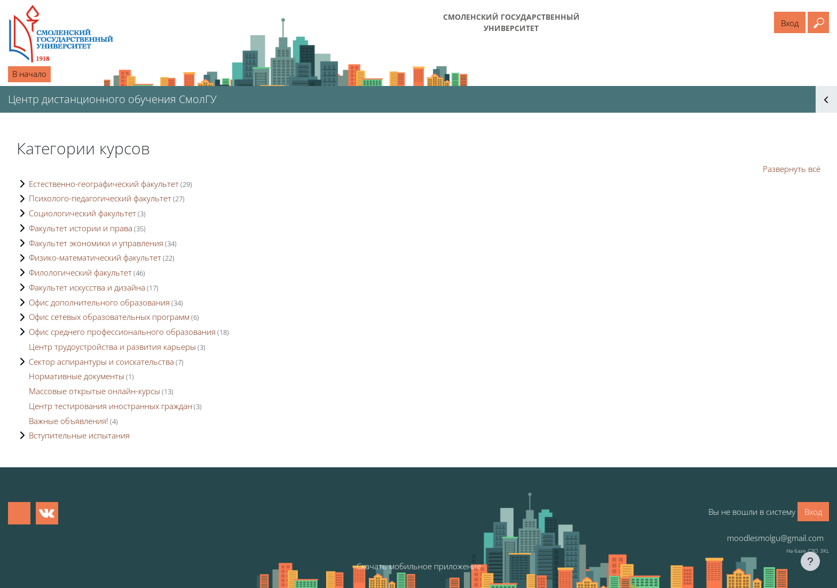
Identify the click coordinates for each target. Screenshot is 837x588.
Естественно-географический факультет (104, 183)
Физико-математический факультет (95, 257)
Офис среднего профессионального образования (122, 331)
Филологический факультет (80, 272)
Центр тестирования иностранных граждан (110, 406)
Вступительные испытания (79, 435)
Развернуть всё (791, 168)
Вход (790, 23)
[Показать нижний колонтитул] (810, 561)
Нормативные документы (76, 376)
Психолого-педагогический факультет (100, 198)
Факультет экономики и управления (96, 243)
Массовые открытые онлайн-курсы (94, 391)
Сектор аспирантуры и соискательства (101, 361)
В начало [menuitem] (29, 73)
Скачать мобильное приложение (419, 566)
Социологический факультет (82, 213)
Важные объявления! (68, 420)
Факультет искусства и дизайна (87, 287)
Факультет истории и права (80, 228)
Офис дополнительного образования (99, 302)
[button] (818, 22)
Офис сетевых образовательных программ (109, 316)
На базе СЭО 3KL (807, 550)
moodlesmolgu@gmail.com (775, 537)
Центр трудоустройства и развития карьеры (112, 346)
